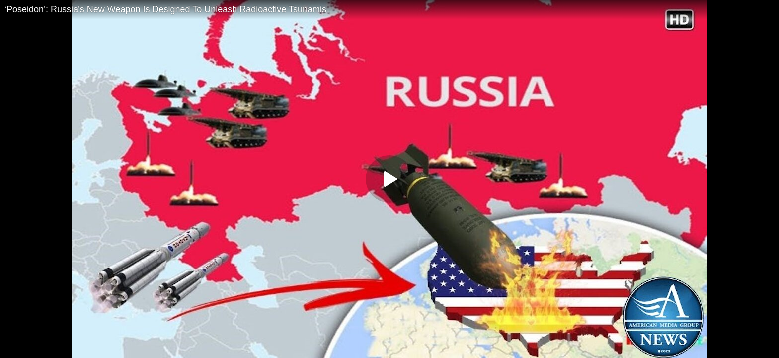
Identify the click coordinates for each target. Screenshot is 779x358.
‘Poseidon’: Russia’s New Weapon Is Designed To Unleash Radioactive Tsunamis (165, 9)
